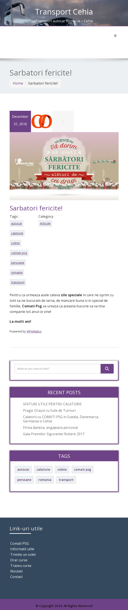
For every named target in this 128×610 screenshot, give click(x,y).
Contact (16, 576)
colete (15, 243)
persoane (17, 263)
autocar (16, 223)
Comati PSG (19, 543)
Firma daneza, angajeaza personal (50, 427)
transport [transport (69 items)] (66, 480)
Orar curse (18, 560)
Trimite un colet (23, 554)
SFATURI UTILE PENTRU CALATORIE (52, 404)
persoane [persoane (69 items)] (24, 480)
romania (17, 272)
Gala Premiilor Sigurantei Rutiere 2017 (53, 434)
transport (18, 282)
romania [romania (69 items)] (44, 480)
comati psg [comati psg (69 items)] (82, 469)
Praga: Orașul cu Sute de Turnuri (49, 410)
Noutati (16, 571)
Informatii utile (22, 549)
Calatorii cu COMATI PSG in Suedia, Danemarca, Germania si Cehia (61, 419)
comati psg (19, 253)
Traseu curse (20, 565)
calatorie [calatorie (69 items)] (43, 469)
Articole (45, 223)
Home (18, 83)
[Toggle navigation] (115, 36)
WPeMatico (34, 331)
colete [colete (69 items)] (62, 469)
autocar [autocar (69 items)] (23, 469)
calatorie (17, 233)
